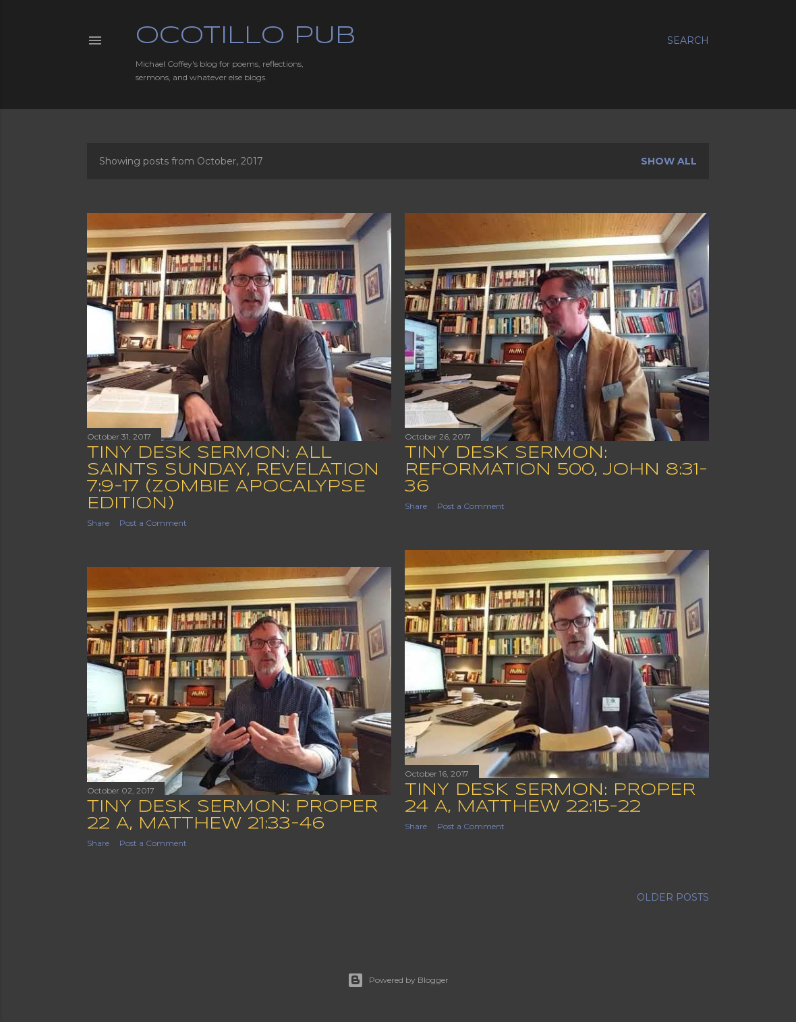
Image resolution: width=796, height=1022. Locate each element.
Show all (669, 161)
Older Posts (673, 897)
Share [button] (98, 523)
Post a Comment (153, 523)
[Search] (688, 40)
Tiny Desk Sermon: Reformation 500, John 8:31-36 (556, 470)
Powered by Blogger (398, 980)
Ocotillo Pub (246, 36)
